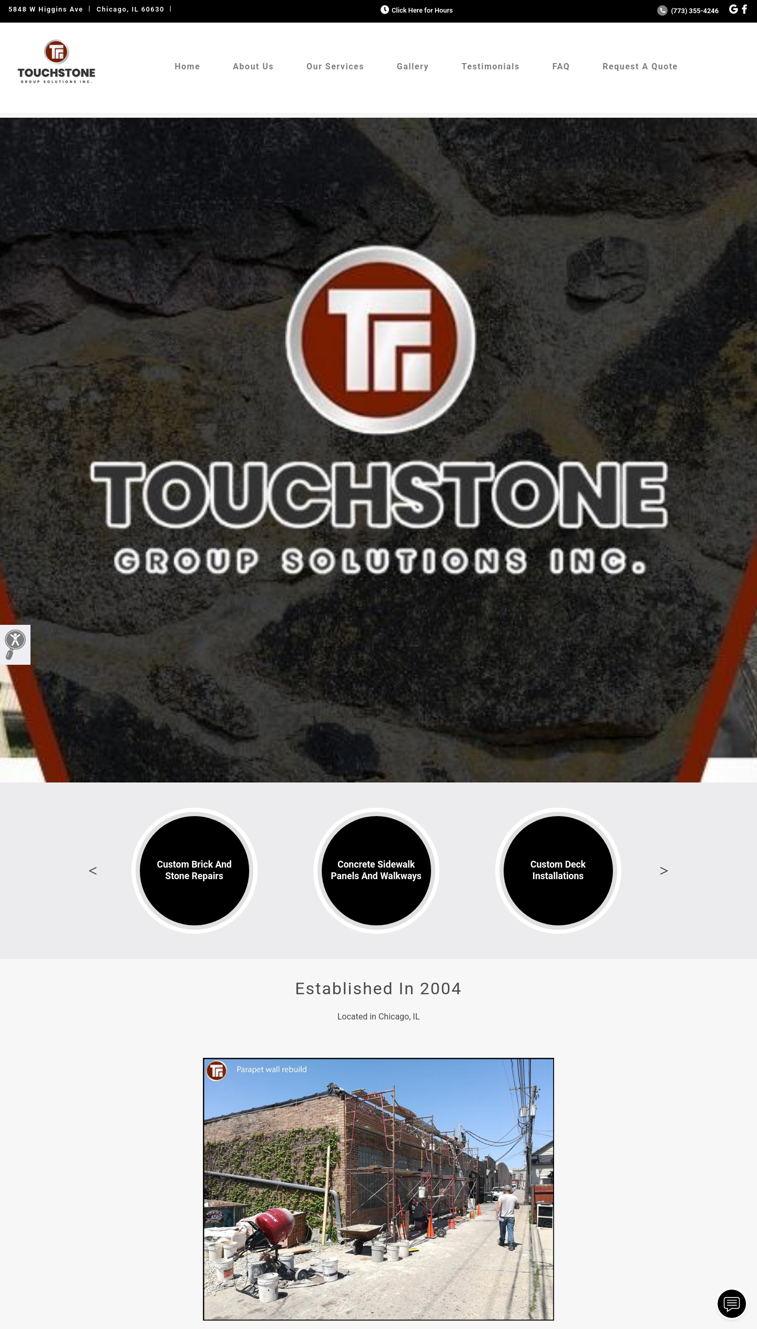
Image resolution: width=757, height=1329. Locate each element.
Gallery (413, 66)
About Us (253, 66)
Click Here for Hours (415, 10)
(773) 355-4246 (688, 11)
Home (187, 66)
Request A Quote (640, 66)
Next (664, 870)
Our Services (335, 66)
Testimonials (491, 66)
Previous (93, 870)
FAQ (561, 66)
